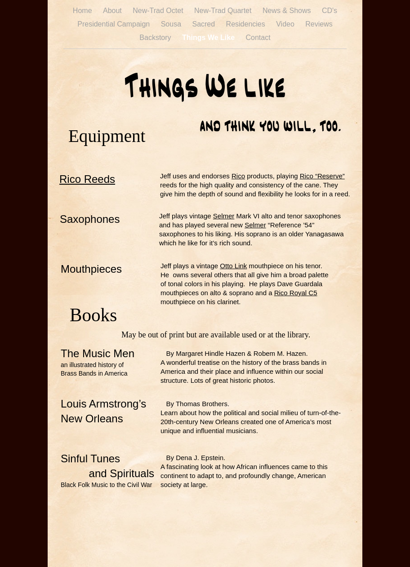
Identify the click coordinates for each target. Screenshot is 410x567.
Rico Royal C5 (295, 293)
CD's (329, 10)
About (113, 10)
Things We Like (209, 37)
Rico (238, 176)
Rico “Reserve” (322, 176)
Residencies (246, 24)
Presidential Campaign (114, 24)
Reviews (318, 24)
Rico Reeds (87, 179)
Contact (258, 37)
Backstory (156, 37)
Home (83, 10)
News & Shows (288, 10)
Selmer (224, 216)
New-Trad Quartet (224, 10)
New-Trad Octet (159, 10)
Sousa (172, 24)
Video (286, 24)
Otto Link (233, 266)
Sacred (204, 24)
